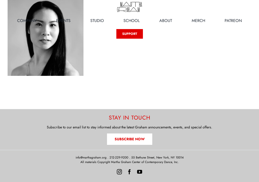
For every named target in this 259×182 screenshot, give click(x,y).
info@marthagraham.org (91, 157)
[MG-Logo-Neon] (129, 3)
